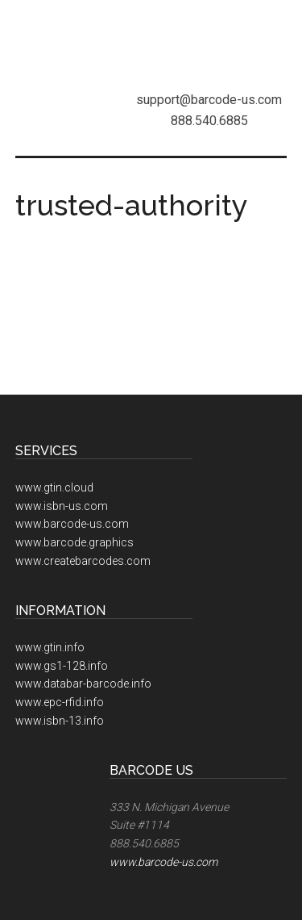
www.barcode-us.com (72, 523)
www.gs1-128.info (61, 665)
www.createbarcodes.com (83, 560)
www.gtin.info (50, 647)
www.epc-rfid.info (59, 702)
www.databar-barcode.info (83, 683)
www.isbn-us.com (61, 506)
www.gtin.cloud (54, 487)
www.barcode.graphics (74, 542)
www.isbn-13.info (59, 720)
